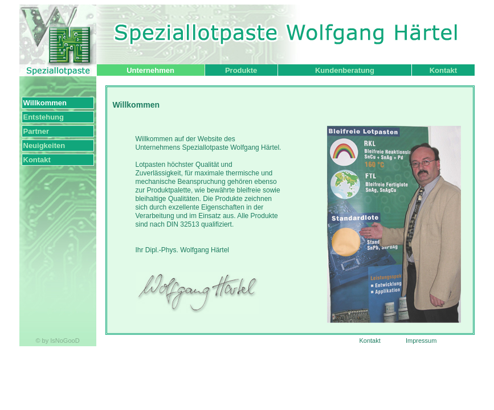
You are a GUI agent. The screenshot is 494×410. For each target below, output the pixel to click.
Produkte (241, 70)
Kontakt (443, 70)
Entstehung (43, 117)
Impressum (421, 340)
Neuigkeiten (44, 145)
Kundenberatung (344, 70)
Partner (36, 131)
